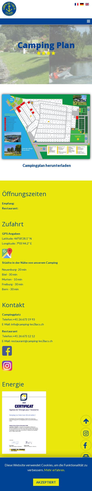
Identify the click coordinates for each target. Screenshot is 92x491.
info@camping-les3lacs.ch (27, 324)
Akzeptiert (46, 482)
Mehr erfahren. (54, 470)
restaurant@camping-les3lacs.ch (32, 341)
